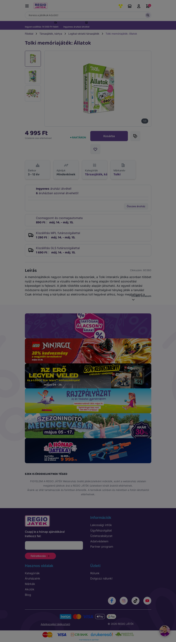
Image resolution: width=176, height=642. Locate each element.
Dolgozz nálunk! (101, 578)
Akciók (29, 589)
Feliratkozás (40, 555)
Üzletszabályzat (101, 536)
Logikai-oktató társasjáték (83, 33)
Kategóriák (32, 573)
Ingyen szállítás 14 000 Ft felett (41, 26)
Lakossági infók (101, 525)
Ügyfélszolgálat (101, 530)
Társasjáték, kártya (50, 33)
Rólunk (95, 573)
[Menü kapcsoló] (28, 5)
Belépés (139, 6)
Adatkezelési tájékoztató (55, 624)
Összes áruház (136, 206)
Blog (28, 595)
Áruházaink (130, 6)
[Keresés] (88, 15)
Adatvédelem (99, 541)
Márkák (30, 584)
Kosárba (109, 136)
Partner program (101, 546)
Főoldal (29, 33)
